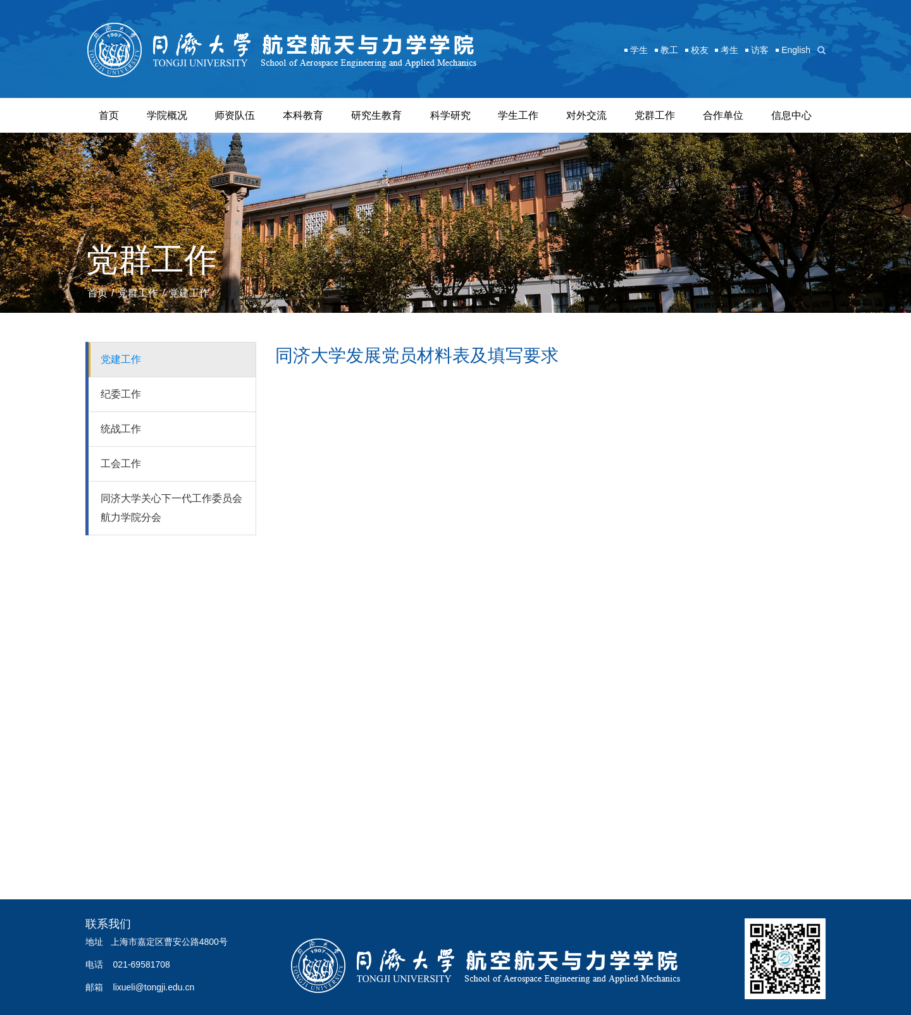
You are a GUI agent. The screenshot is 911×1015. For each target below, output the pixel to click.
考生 (729, 50)
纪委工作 (121, 394)
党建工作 (189, 293)
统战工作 (121, 428)
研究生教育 (376, 115)
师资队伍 (234, 115)
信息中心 (791, 115)
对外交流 (586, 115)
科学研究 (450, 115)
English (795, 50)
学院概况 (167, 115)
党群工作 (655, 115)
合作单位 (723, 115)
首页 (109, 115)
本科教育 (303, 115)
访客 (760, 50)
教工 (669, 50)
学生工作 (518, 115)
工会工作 (121, 463)
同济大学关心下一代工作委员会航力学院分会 (171, 508)
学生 (639, 50)
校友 (700, 50)
